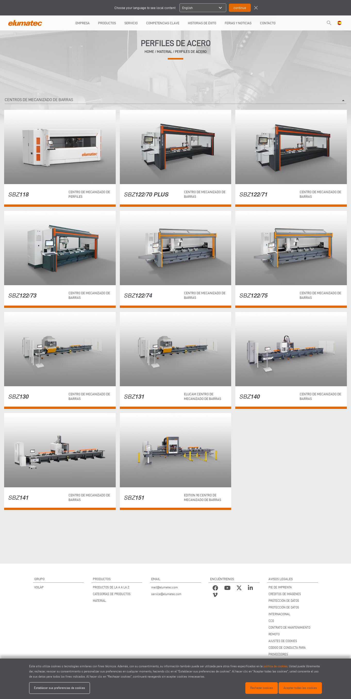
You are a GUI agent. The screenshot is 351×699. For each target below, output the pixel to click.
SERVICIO (131, 23)
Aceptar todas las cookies (300, 687)
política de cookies (275, 666)
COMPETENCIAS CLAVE (162, 23)
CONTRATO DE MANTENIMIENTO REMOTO (289, 631)
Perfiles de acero (191, 52)
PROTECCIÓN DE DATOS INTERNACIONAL (284, 611)
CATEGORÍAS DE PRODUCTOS (112, 594)
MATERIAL (99, 600)
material (164, 52)
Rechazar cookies (261, 687)
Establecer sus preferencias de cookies (59, 687)
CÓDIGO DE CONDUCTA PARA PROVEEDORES (287, 651)
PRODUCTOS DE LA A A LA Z (111, 587)
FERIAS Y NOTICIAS (238, 23)
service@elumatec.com (166, 594)
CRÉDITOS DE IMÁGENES (285, 594)
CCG (271, 620)
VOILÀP (39, 587)
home (149, 52)
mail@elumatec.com (164, 587)
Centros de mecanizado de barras (175, 100)
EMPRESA (83, 23)
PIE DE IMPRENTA (280, 587)
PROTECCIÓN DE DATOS (284, 600)
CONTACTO (267, 23)
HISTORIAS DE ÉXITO (202, 23)
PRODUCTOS (107, 23)
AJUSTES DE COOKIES (283, 641)
